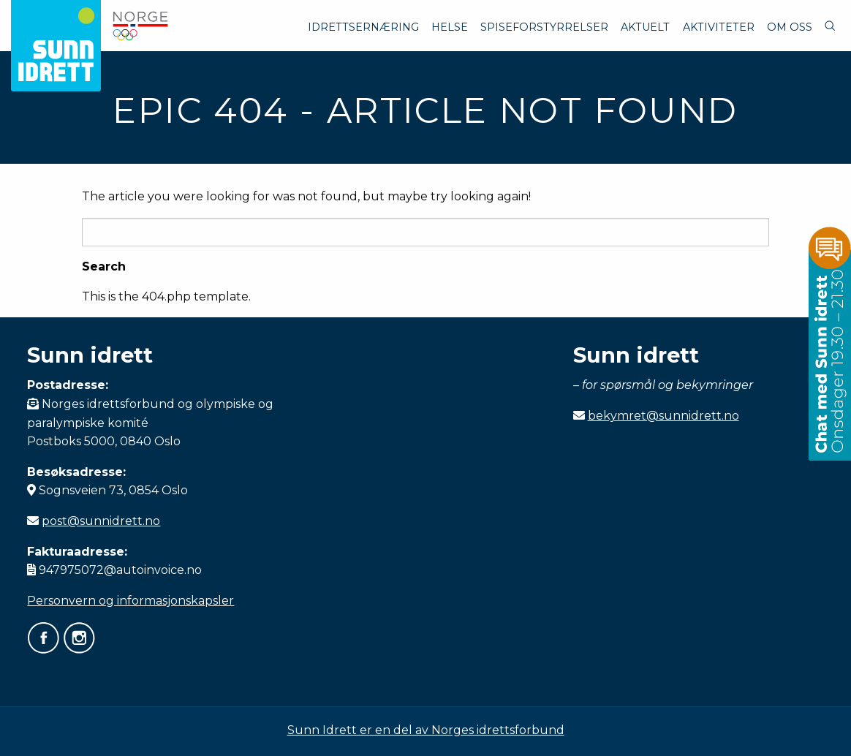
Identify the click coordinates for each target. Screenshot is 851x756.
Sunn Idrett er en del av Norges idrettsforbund (425, 730)
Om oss (789, 27)
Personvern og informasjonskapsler (130, 601)
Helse (449, 27)
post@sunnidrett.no (101, 521)
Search (104, 267)
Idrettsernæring (363, 27)
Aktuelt (645, 27)
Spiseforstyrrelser (544, 27)
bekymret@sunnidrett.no (663, 416)
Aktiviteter (718, 27)
